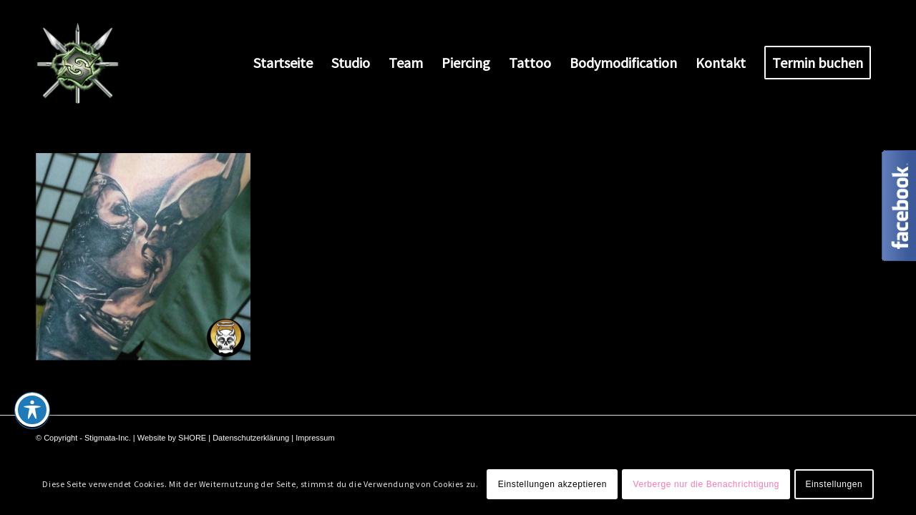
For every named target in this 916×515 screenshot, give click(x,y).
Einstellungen (833, 484)
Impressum (315, 437)
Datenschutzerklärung (251, 437)
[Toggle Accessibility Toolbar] (32, 410)
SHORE (192, 437)
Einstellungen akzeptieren (552, 484)
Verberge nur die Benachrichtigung (706, 484)
